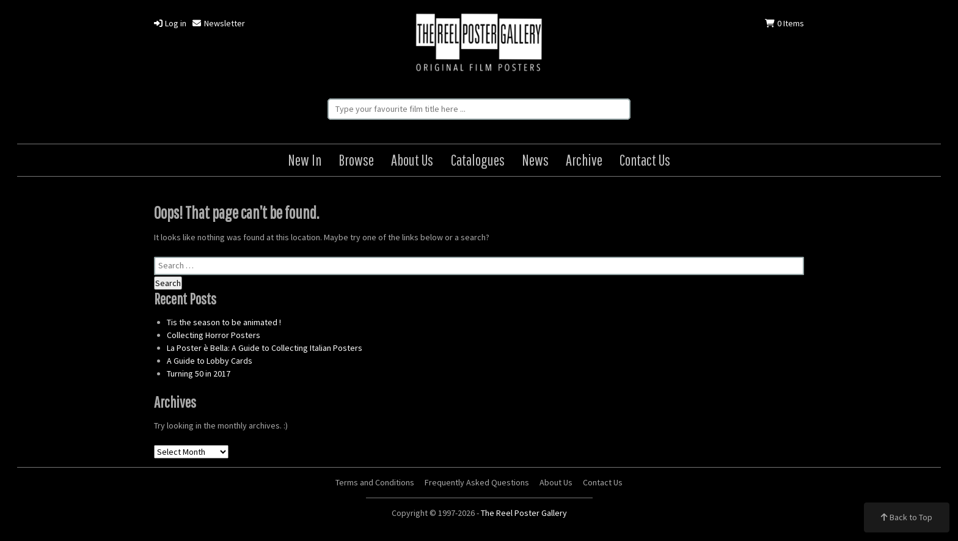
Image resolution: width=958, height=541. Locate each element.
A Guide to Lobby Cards (209, 360)
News (535, 160)
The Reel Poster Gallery (479, 44)
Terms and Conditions (374, 482)
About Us (412, 160)
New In (304, 160)
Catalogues (478, 160)
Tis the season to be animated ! (224, 322)
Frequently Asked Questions (477, 482)
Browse (356, 160)
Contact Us (645, 160)
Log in (170, 23)
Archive (584, 160)
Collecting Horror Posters (213, 334)
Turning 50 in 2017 (198, 373)
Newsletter (218, 23)
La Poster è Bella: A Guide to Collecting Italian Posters (264, 347)
